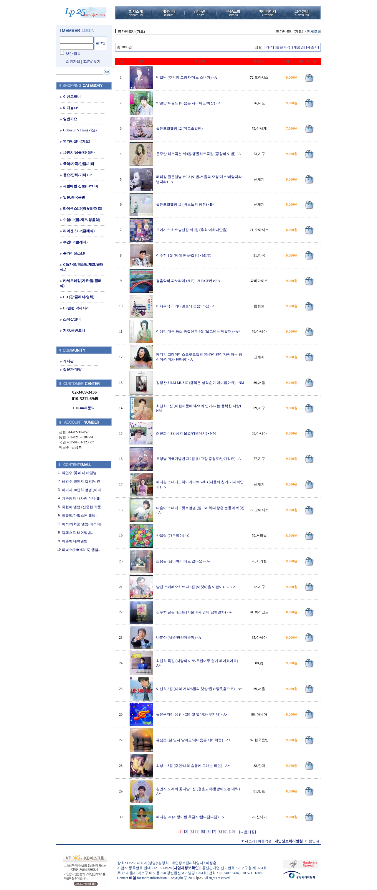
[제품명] (298, 47)
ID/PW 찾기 (91, 62)
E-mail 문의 (84, 408)
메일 (132, 878)
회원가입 (73, 62)
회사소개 (248, 841)
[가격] (269, 47)
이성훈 (211, 863)
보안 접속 (73, 54)
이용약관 (265, 841)
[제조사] (312, 47)
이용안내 (312, 841)
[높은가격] (283, 47)
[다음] (244, 832)
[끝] (253, 832)
